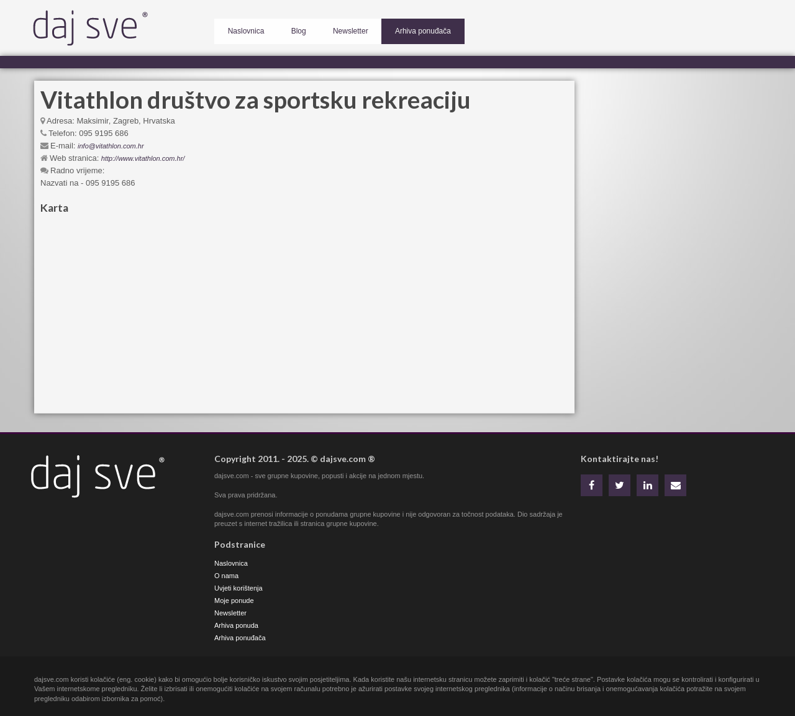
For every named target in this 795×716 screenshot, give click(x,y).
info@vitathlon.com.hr (111, 146)
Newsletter (330, 28)
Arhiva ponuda (236, 625)
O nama (226, 575)
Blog (286, 28)
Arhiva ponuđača (394, 28)
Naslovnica (242, 28)
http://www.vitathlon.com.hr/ (143, 158)
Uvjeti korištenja (238, 588)
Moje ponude (234, 600)
